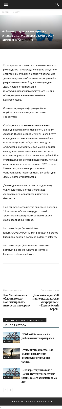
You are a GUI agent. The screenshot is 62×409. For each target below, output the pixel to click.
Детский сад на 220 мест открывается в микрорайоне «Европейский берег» (45, 302)
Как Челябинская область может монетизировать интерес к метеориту (16, 300)
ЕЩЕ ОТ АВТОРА (15, 325)
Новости (16, 12)
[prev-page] (5, 390)
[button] (5, 4)
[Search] (57, 4)
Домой (5, 12)
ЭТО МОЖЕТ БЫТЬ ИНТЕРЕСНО (24, 320)
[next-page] (11, 390)
